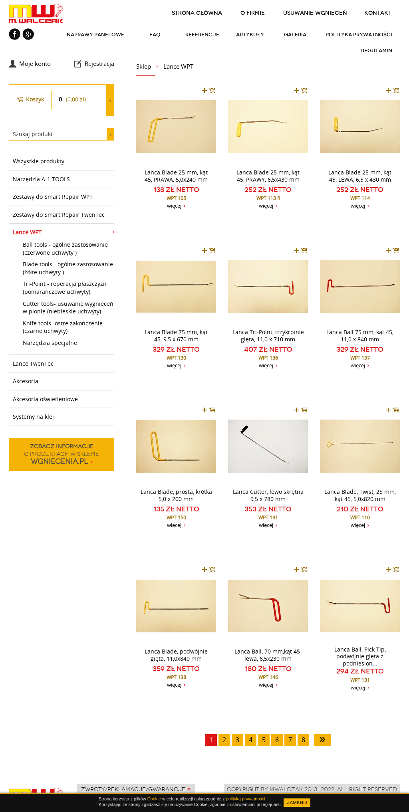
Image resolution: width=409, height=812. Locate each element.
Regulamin (376, 50)
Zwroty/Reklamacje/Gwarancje (133, 789)
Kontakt (377, 13)
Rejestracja (99, 63)
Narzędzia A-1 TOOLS (41, 179)
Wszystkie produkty (38, 161)
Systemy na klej (33, 416)
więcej (174, 205)
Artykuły (250, 34)
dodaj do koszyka (208, 90)
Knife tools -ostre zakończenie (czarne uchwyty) (63, 327)
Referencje (202, 34)
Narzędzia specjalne (50, 343)
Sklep (143, 66)
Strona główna (197, 13)
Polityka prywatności (359, 34)
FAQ (155, 34)
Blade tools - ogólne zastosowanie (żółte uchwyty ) (68, 268)
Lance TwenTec (33, 363)
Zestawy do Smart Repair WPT (53, 196)
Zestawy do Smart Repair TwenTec (59, 214)
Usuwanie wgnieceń (315, 13)
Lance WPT (27, 232)
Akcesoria (25, 381)
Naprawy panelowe (95, 34)
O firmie (252, 13)
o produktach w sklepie (61, 454)
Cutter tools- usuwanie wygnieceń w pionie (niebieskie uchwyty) (68, 307)
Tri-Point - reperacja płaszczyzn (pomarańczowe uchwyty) (65, 287)
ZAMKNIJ (297, 802)
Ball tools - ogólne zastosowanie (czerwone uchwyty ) (65, 248)
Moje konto (35, 63)
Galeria (295, 34)
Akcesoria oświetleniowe (45, 399)
